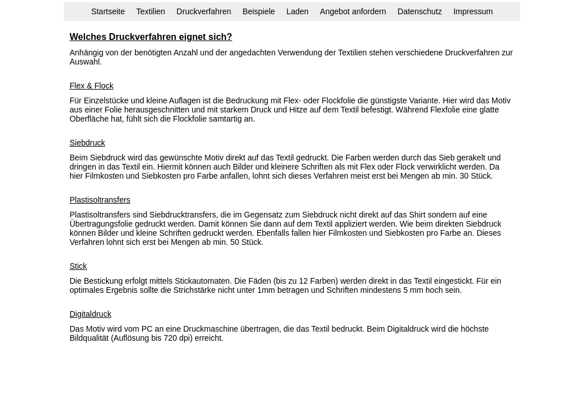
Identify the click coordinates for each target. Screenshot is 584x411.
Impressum (473, 11)
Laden (297, 11)
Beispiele (258, 11)
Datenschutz (420, 11)
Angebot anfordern (353, 11)
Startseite (108, 11)
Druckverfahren (204, 11)
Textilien (150, 11)
